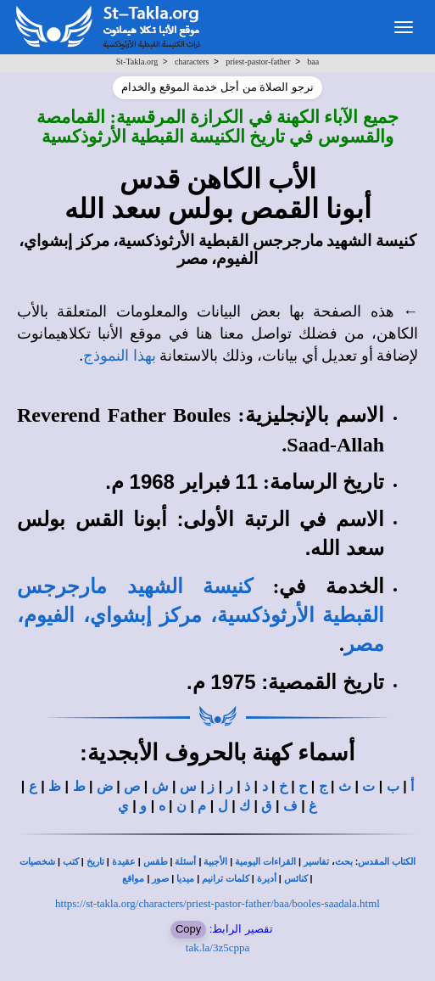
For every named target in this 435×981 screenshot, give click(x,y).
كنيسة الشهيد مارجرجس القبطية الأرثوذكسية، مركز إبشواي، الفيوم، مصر (200, 615)
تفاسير (316, 861)
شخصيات (37, 861)
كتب (71, 861)
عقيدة (124, 861)
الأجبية (215, 861)
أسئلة (185, 861)
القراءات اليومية (265, 861)
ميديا (185, 878)
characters (192, 61)
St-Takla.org (137, 61)
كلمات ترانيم (225, 878)
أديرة (266, 878)
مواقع (133, 878)
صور (160, 878)
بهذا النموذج (119, 355)
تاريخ (95, 861)
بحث (344, 861)
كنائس (296, 878)
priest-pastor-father (258, 61)
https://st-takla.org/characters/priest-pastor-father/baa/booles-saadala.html (217, 903)
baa (313, 61)
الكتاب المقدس (386, 861)
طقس (155, 861)
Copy (188, 928)
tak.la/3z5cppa (217, 947)
